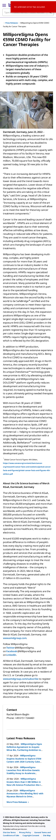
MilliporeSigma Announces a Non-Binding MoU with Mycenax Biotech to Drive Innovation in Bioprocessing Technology (25, 796)
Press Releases (11, 23)
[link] (9, 832)
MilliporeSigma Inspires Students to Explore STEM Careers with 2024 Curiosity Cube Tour (24, 760)
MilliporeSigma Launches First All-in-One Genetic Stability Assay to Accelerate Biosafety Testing (23, 772)
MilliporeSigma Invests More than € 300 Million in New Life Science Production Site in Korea (24, 783)
